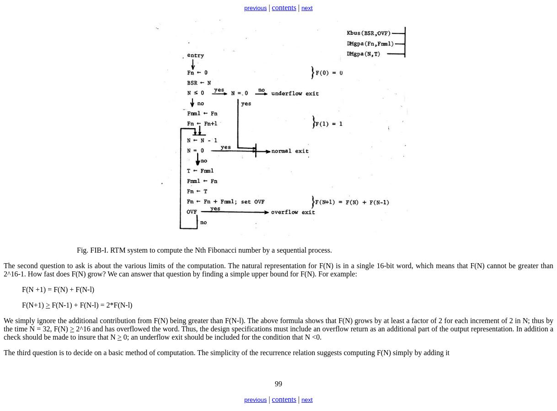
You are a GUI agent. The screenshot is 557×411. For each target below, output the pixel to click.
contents (284, 7)
